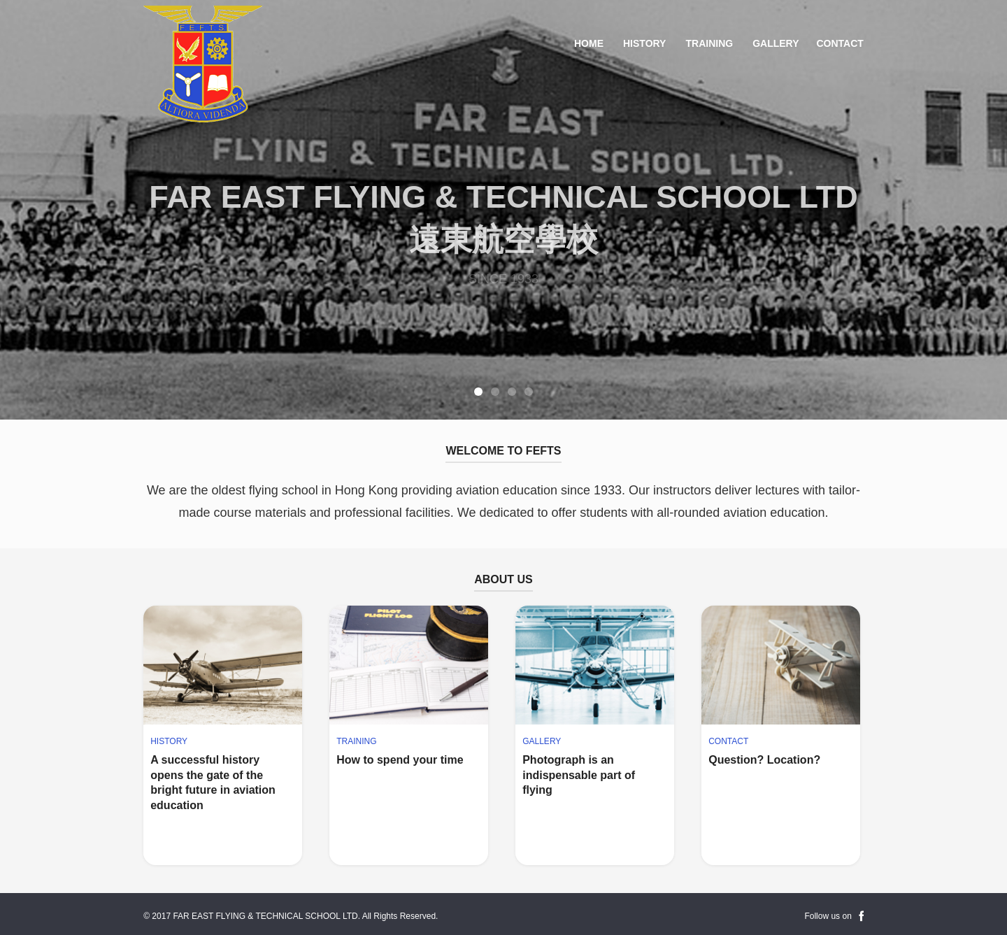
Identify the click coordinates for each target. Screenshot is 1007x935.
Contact (839, 43)
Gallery (775, 43)
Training (709, 43)
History (644, 43)
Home (589, 43)
